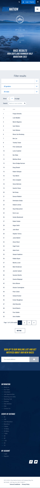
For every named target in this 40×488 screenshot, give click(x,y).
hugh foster (16, 246)
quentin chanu (17, 188)
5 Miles (6, 426)
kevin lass (16, 213)
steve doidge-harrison (19, 163)
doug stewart (16, 167)
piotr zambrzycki (17, 147)
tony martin (16, 176)
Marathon (7, 424)
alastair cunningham (18, 287)
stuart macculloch (18, 209)
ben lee (15, 138)
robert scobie (16, 221)
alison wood (16, 242)
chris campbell (17, 180)
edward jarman (17, 205)
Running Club (8, 399)
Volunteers (7, 392)
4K (4, 438)
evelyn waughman (18, 300)
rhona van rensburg (18, 134)
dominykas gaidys (18, 200)
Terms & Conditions (15, 484)
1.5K (5, 440)
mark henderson (17, 267)
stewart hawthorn (17, 254)
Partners (6, 401)
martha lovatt (16, 263)
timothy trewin (17, 142)
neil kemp (15, 192)
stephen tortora (17, 234)
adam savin (16, 250)
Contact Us (7, 408)
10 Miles (6, 429)
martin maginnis (17, 122)
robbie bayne (16, 258)
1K (4, 445)
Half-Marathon (8, 422)
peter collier (16, 291)
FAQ (5, 406)
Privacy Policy (25, 484)
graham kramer (17, 296)
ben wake (15, 155)
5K (4, 417)
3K (4, 443)
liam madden (16, 118)
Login (5, 454)
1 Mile (5, 433)
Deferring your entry (10, 397)
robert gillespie (17, 171)
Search (20, 2)
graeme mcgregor (17, 279)
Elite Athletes (8, 404)
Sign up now (34, 359)
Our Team (7, 389)
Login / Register (28, 2)
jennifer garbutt (17, 271)
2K (4, 436)
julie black (16, 229)
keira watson (16, 283)
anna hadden (16, 316)
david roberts (16, 308)
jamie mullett (16, 238)
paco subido (16, 312)
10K (5, 419)
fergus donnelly (17, 113)
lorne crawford (17, 151)
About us (6, 387)
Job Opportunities (9, 394)
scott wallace (16, 130)
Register (6, 456)
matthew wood (17, 159)
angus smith (16, 225)
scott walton (16, 126)
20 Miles (6, 431)
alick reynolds (17, 304)
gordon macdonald (18, 217)
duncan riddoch (17, 196)
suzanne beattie (17, 275)
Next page (20, 331)
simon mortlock (17, 184)
